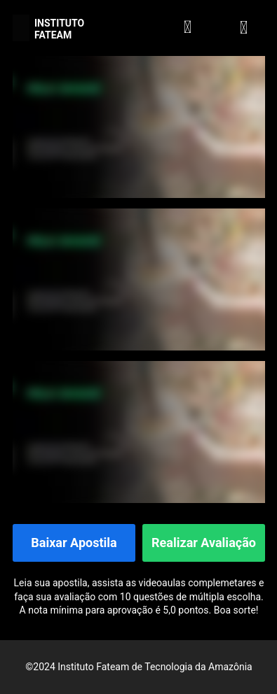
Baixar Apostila (73, 543)
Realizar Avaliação (203, 543)
